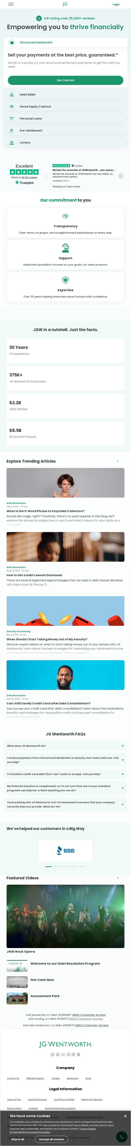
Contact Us (13, 1078)
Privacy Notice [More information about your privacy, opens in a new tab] (87, 1129)
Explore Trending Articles (31, 461)
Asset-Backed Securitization (60, 1108)
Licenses (33, 1108)
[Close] (125, 1116)
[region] (65, 1128)
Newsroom (72, 1078)
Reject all (18, 1139)
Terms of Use (14, 1099)
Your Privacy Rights (64, 1099)
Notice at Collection (91, 1099)
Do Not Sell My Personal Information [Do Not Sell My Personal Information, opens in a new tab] (30, 1132)
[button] (48, 866)
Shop (88, 1078)
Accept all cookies (53, 1139)
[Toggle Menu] (11, 4)
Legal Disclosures (37, 1099)
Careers (55, 1078)
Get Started (65, 80)
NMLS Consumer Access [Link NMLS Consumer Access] (89, 1015)
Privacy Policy (14, 1108)
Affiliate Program (35, 1078)
